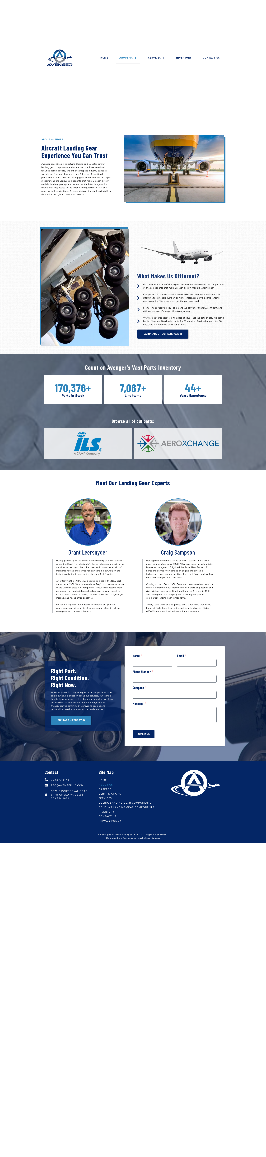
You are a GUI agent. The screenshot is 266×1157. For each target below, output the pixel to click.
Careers (105, 789)
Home (104, 57)
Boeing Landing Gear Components (125, 802)
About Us (128, 58)
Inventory (184, 57)
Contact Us (211, 57)
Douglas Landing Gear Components (126, 807)
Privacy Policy (110, 820)
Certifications (110, 793)
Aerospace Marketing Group (141, 838)
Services (156, 58)
